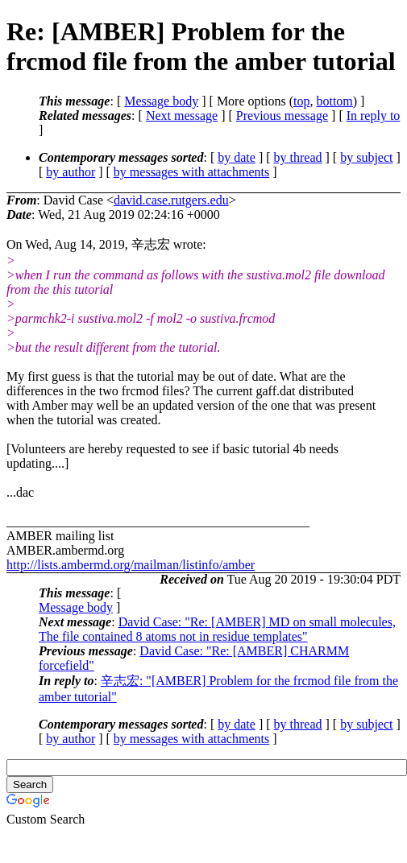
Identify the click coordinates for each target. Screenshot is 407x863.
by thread (298, 157)
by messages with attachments (191, 172)
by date (236, 157)
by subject (366, 157)
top (301, 101)
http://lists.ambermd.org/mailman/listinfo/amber (130, 565)
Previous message (282, 115)
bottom (334, 101)
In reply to (374, 115)
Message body (161, 101)
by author (70, 172)
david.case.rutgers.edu (171, 200)
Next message (182, 115)
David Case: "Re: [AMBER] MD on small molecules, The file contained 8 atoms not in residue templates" (217, 629)
